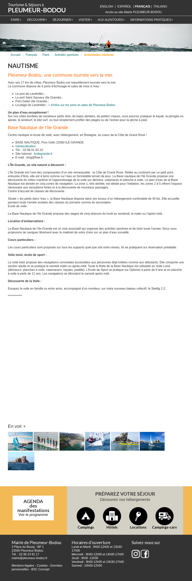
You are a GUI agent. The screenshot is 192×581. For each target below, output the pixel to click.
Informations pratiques (151, 19)
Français (31, 54)
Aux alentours (111, 19)
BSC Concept (40, 569)
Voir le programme (33, 515)
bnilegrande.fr (43, 153)
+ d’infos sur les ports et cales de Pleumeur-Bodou (81, 105)
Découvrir (37, 19)
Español (124, 6)
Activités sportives (67, 54)
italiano (160, 6)
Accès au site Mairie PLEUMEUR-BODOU (133, 12)
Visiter (85, 19)
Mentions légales (23, 565)
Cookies (42, 565)
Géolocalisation (25, 146)
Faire (16, 19)
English (106, 6)
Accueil (15, 54)
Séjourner (62, 19)
